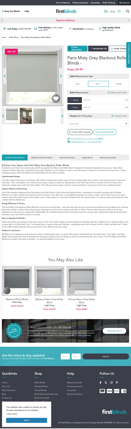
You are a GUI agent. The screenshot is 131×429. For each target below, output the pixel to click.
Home (4, 38)
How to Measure (63, 2)
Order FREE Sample (80, 132)
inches (118, 84)
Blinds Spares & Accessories (46, 395)
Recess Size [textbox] (74, 124)
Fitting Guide (120, 117)
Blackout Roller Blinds (17, 300)
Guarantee (95, 2)
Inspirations (87, 158)
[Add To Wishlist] (56, 99)
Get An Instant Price (107, 132)
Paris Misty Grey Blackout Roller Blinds (36, 37)
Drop (75, 107)
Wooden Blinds (41, 387)
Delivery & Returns (75, 395)
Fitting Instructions (80, 2)
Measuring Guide (119, 93)
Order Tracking (108, 2)
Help (27, 11)
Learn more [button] (12, 414)
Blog (4, 395)
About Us (6, 387)
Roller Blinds (14, 38)
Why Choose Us (8, 391)
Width (75, 100)
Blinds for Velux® (42, 399)
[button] (2, 21)
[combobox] (98, 124)
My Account (124, 2)
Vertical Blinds (40, 391)
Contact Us (6, 399)
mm (77, 84)
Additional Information (41, 158)
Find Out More (114, 331)
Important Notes (67, 158)
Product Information (14, 158)
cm (97, 84)
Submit (117, 357)
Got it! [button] (26, 420)
